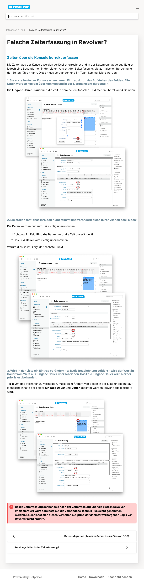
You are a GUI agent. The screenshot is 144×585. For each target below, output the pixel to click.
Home (82, 577)
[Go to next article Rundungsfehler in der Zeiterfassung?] (72, 547)
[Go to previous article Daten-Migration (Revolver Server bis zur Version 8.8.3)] (72, 536)
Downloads (96, 577)
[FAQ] (23, 30)
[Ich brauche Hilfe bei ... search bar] (72, 16)
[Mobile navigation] (137, 9)
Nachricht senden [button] (119, 577)
